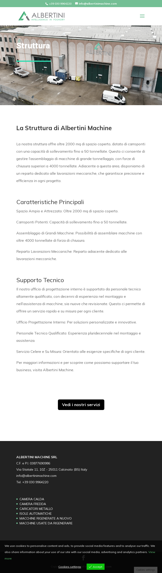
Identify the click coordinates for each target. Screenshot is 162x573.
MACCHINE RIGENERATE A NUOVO (46, 518)
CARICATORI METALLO (36, 509)
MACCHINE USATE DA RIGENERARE (46, 523)
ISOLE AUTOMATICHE (36, 513)
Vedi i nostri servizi (81, 404)
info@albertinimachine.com (36, 476)
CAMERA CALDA (32, 499)
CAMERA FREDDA (33, 504)
